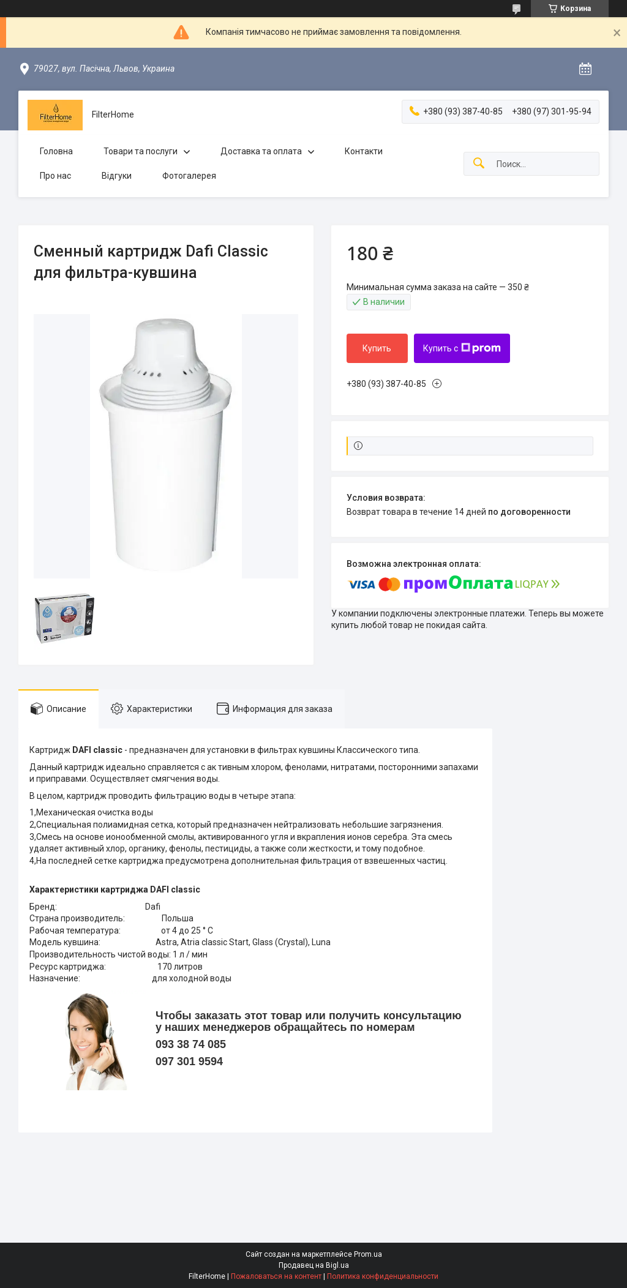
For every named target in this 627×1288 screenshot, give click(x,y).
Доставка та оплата (261, 151)
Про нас (55, 176)
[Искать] (478, 163)
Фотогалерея (189, 176)
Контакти (364, 151)
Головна (56, 151)
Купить (376, 348)
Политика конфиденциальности (382, 1276)
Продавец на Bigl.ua (314, 1265)
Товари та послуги (140, 151)
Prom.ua (368, 1254)
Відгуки (117, 176)
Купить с (462, 348)
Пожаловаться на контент (276, 1276)
